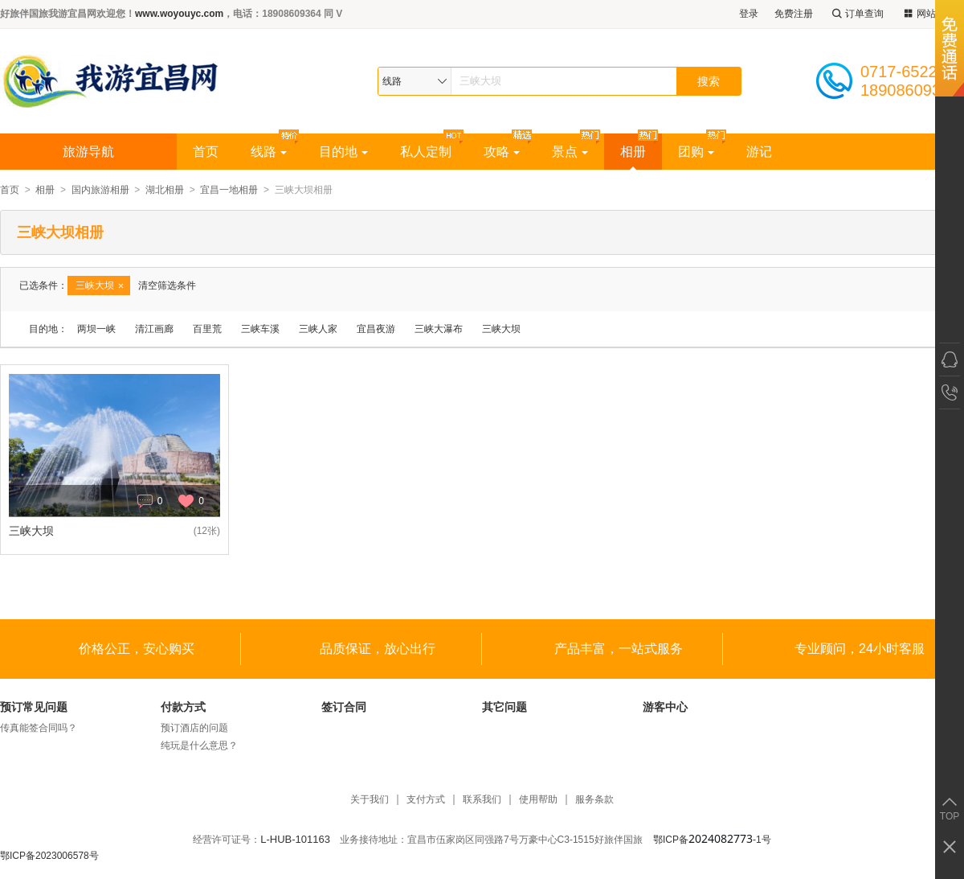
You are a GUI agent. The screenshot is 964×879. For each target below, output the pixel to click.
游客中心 (665, 706)
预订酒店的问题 (194, 727)
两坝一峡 (96, 329)
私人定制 (425, 151)
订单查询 (856, 14)
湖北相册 (164, 189)
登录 (748, 13)
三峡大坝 (501, 329)
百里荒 (207, 329)
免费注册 (793, 13)
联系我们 (482, 800)
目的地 (343, 151)
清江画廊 (154, 329)
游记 (759, 151)
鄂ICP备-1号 (712, 839)
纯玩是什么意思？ (199, 745)
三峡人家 (318, 329)
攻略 (502, 151)
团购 (696, 151)
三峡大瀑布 (439, 329)
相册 (633, 151)
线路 (269, 151)
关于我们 (369, 800)
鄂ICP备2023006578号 (49, 855)
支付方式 (425, 800)
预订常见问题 (33, 706)
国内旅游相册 (100, 189)
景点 (570, 151)
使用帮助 (538, 800)
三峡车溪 (260, 329)
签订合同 (343, 706)
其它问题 (504, 706)
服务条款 (594, 800)
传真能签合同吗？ (38, 727)
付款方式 (183, 706)
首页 (206, 151)
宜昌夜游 (376, 329)
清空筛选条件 (167, 285)
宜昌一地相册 (229, 189)
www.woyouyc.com (179, 13)
